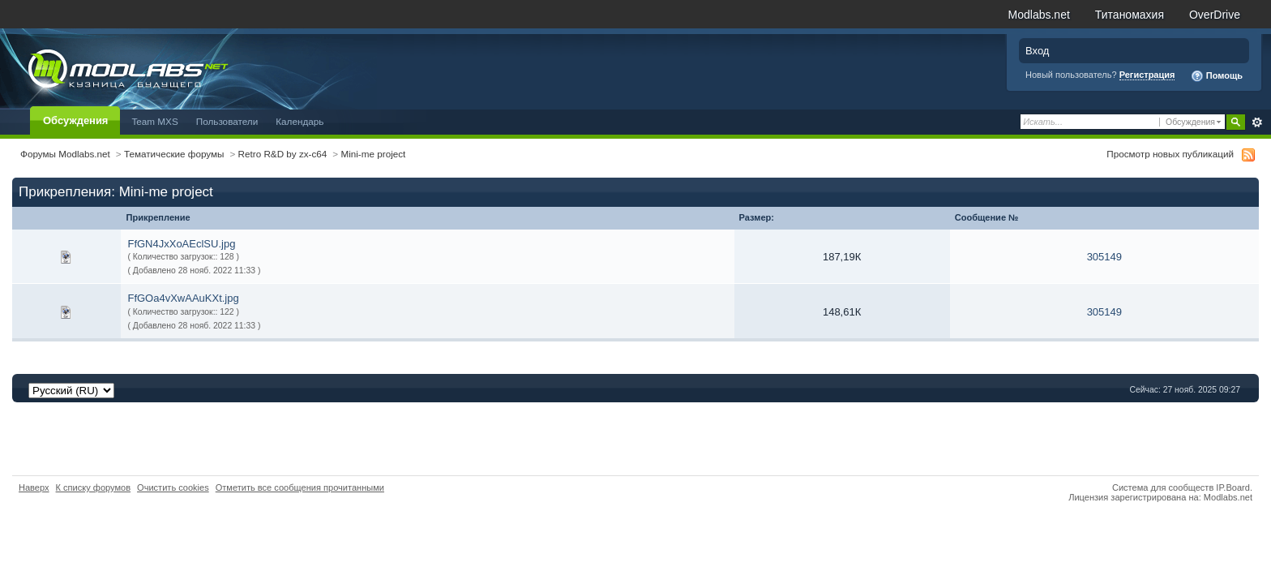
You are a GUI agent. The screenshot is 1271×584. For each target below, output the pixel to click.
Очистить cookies (173, 487)
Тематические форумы (174, 153)
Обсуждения (75, 120)
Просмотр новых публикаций (1170, 153)
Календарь (299, 121)
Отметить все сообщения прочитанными (300, 487)
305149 (1104, 257)
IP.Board (1233, 487)
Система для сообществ (1162, 487)
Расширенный (1257, 122)
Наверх (34, 487)
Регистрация (1147, 74)
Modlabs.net (1039, 14)
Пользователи (227, 121)
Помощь (1217, 76)
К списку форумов (93, 487)
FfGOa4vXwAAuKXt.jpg (182, 298)
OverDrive (1214, 14)
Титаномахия (1129, 14)
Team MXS (154, 121)
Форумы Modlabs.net (65, 153)
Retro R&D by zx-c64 (282, 153)
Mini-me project (372, 153)
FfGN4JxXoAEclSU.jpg (181, 244)
